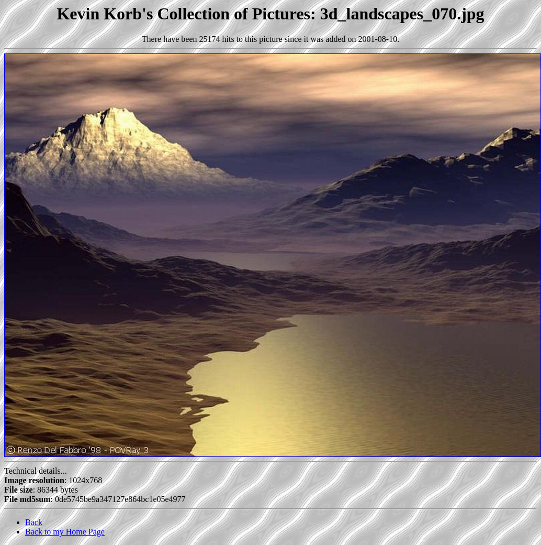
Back (33, 522)
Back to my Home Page (65, 531)
